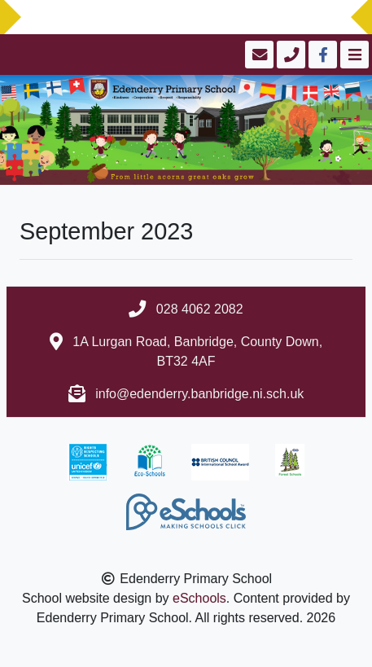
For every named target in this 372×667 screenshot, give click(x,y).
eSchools (199, 598)
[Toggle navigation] (353, 54)
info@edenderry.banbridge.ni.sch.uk (199, 394)
